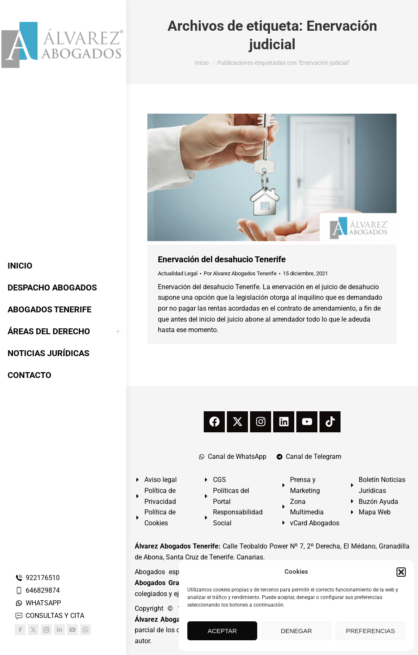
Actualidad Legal (177, 273)
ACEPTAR (222, 630)
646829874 (37, 590)
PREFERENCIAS (370, 630)
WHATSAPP (38, 603)
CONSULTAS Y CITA (49, 616)
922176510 (37, 578)
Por (240, 273)
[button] (401, 572)
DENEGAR (296, 630)
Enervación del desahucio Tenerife (222, 259)
